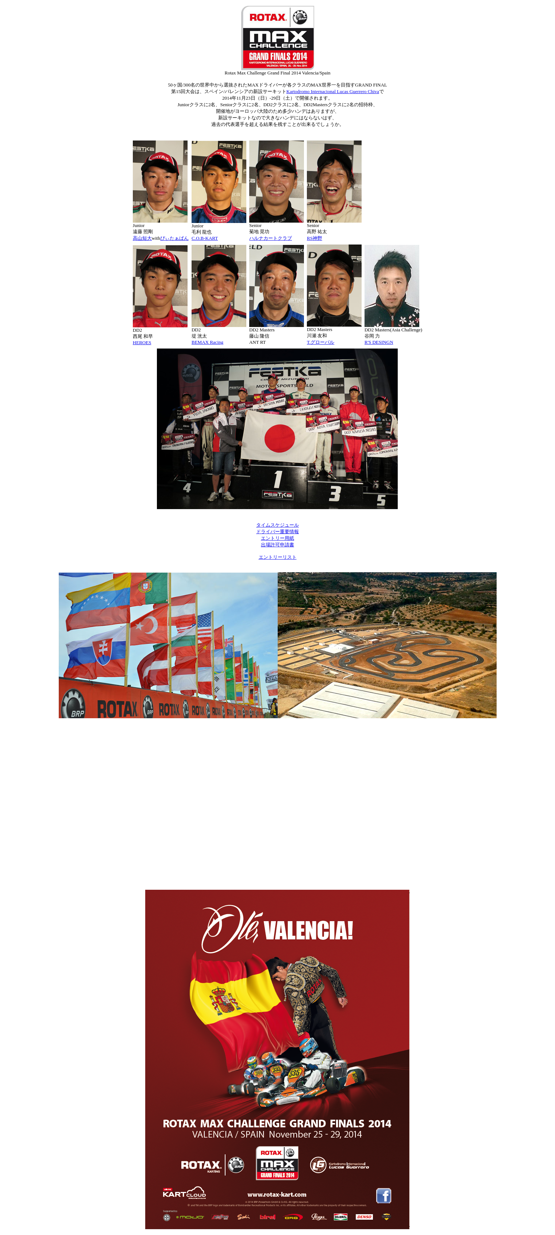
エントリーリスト (278, 557)
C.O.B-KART (205, 238)
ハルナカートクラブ (270, 238)
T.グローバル (320, 342)
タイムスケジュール (277, 525)
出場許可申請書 (277, 544)
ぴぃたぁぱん (174, 238)
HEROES (142, 342)
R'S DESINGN (379, 342)
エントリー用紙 (277, 538)
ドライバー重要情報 (277, 531)
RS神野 (314, 238)
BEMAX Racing (207, 342)
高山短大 (142, 238)
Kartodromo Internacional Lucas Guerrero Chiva (332, 91)
